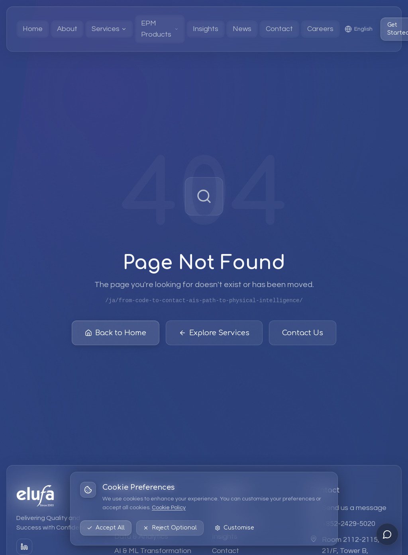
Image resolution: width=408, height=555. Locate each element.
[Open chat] (387, 534)
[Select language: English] (358, 29)
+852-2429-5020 (348, 524)
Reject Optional (170, 528)
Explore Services (214, 334)
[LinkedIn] (24, 547)
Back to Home (115, 334)
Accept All (106, 528)
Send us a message (354, 508)
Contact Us (302, 334)
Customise (234, 528)
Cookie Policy (169, 507)
